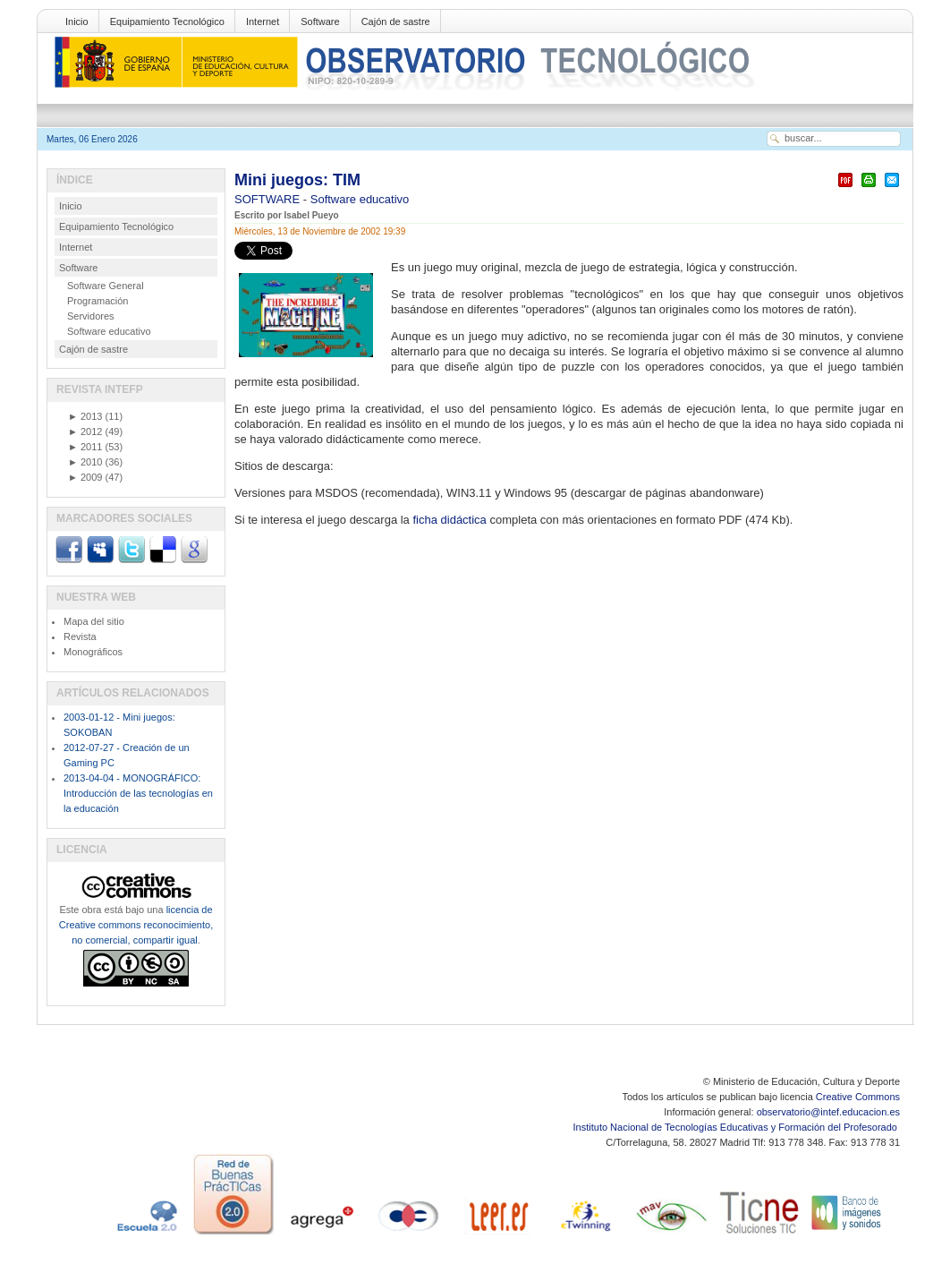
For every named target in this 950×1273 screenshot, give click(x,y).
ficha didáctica (450, 519)
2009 (85, 477)
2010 (85, 462)
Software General (105, 285)
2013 (85, 416)
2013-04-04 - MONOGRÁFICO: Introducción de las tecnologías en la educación (138, 793)
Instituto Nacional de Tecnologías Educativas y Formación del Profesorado (736, 1127)
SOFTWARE (268, 199)
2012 (85, 431)
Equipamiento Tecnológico (167, 21)
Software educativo (360, 199)
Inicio (77, 21)
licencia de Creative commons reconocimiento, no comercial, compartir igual (136, 924)
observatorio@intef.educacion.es (828, 1111)
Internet (262, 21)
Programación (97, 300)
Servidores (91, 316)
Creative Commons (858, 1096)
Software (320, 21)
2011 (85, 446)
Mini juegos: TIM (297, 180)
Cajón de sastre (395, 21)
